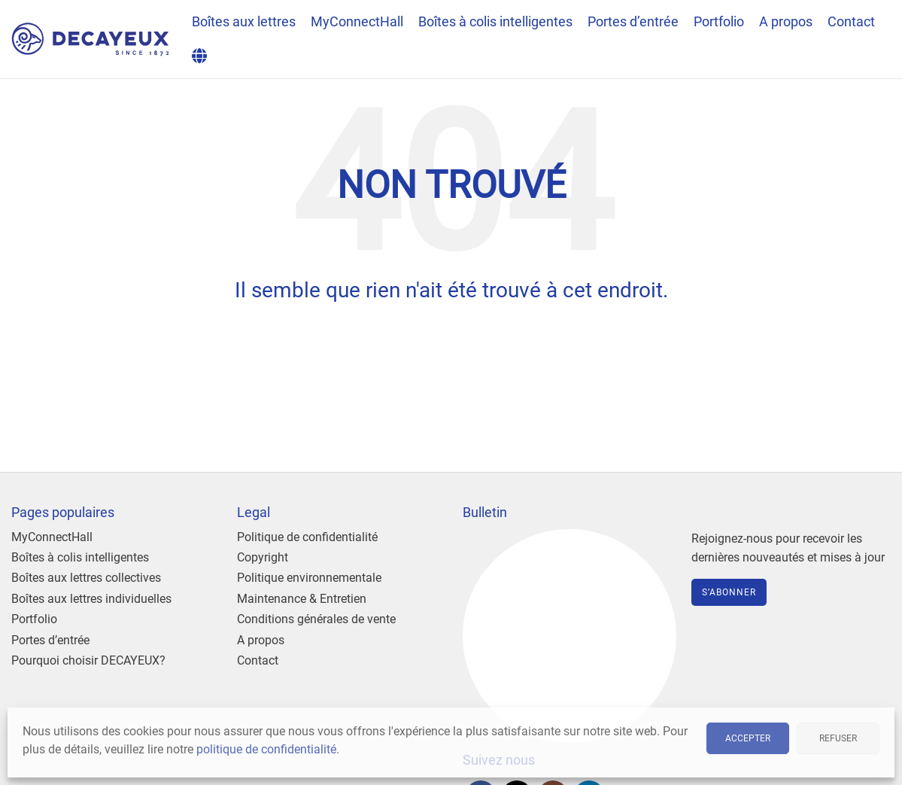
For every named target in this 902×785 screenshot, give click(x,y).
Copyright (262, 557)
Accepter (747, 738)
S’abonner (729, 592)
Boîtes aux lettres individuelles (91, 599)
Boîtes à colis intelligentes (80, 557)
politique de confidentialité (266, 749)
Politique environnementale (309, 577)
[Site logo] (90, 38)
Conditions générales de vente (316, 619)
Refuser (838, 738)
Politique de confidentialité (307, 537)
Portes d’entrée (50, 640)
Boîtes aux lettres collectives (86, 577)
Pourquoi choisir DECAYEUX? (88, 660)
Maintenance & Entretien (301, 599)
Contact (257, 660)
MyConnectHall (52, 537)
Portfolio (34, 619)
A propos (260, 640)
